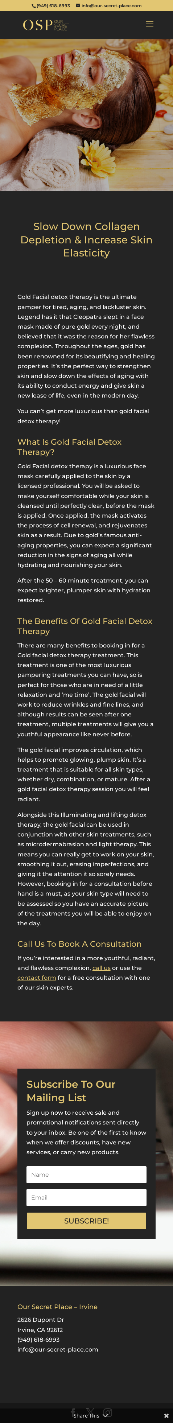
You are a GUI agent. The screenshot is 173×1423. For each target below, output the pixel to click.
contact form (36, 977)
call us (101, 968)
